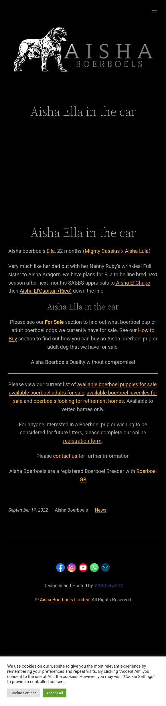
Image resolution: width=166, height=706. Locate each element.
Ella (51, 251)
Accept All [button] (54, 693)
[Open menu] (154, 11)
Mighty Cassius (102, 251)
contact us (65, 456)
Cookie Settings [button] (24, 693)
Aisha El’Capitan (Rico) (46, 291)
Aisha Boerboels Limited (64, 599)
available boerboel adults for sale (46, 393)
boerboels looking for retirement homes (78, 401)
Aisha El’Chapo (132, 283)
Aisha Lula (137, 251)
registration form (82, 441)
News (100, 510)
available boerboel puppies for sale (117, 384)
